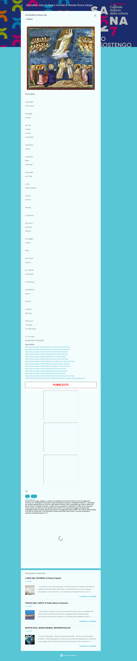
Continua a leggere (87, 596)
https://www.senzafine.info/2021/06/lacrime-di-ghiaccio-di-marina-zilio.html (49, 361)
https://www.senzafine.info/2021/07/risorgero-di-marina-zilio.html (46, 354)
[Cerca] (115, 6)
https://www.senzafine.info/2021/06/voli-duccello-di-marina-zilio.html (47, 366)
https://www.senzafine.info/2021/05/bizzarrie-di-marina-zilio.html (46, 371)
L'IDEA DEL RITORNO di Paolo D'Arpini (43, 578)
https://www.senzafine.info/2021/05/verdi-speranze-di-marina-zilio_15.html (49, 376)
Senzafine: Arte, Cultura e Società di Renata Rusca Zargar (59, 5)
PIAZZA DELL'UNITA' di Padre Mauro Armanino (46, 603)
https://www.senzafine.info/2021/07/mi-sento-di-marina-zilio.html (46, 352)
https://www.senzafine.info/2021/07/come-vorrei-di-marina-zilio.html (47, 347)
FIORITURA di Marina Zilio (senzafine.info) (39, 378)
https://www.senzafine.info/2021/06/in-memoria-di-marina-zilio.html (47, 364)
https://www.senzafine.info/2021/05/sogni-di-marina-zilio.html (45, 373)
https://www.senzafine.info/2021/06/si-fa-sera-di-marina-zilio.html (46, 359)
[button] (95, 16)
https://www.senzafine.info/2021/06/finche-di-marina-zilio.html (45, 356)
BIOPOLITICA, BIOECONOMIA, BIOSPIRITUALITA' (48, 628)
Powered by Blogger (68, 655)
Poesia (34, 496)
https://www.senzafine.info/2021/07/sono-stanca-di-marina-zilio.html (47, 349)
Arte (27, 496)
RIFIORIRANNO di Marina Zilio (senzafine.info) (69, 378)
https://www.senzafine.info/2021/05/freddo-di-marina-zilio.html (45, 369)
